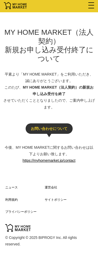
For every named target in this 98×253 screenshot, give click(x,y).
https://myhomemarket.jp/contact (48, 160)
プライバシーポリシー (21, 212)
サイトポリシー (56, 200)
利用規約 (11, 200)
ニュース (11, 187)
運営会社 (51, 187)
